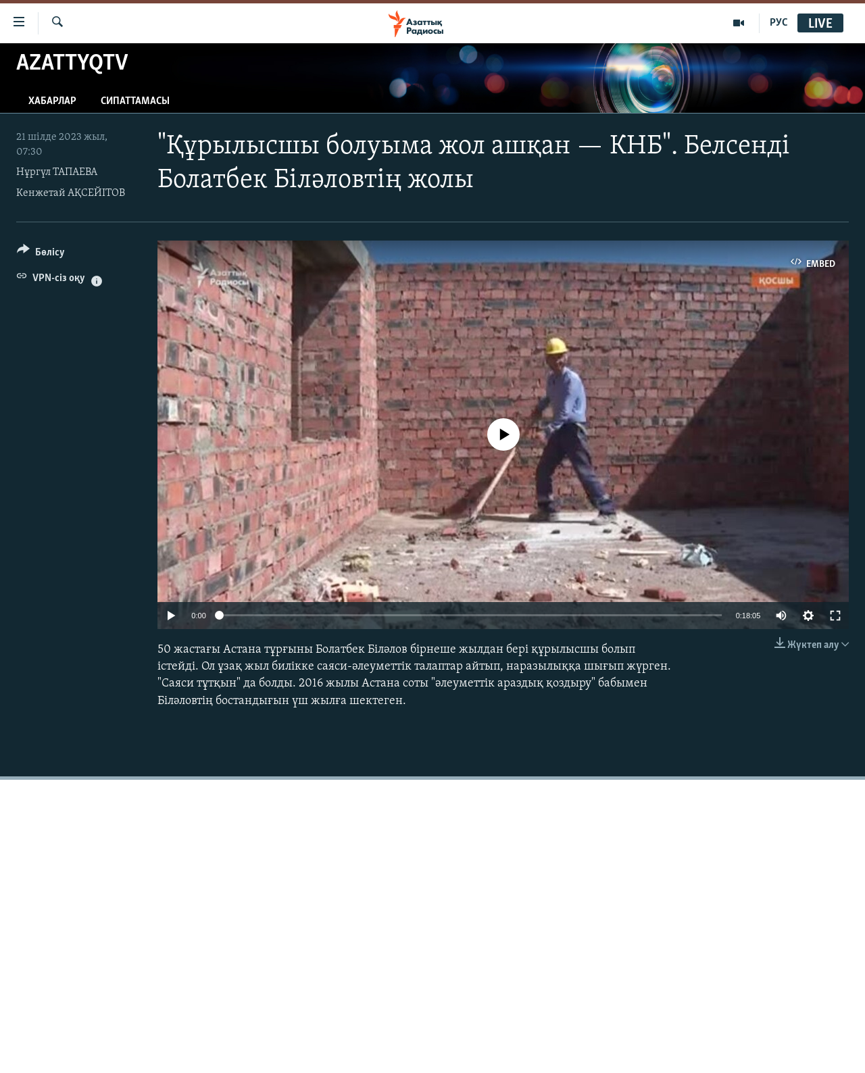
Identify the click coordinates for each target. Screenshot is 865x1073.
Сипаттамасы (135, 101)
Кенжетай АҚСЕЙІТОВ (70, 193)
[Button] (41, 254)
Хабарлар (52, 101)
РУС (779, 23)
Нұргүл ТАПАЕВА (56, 172)
